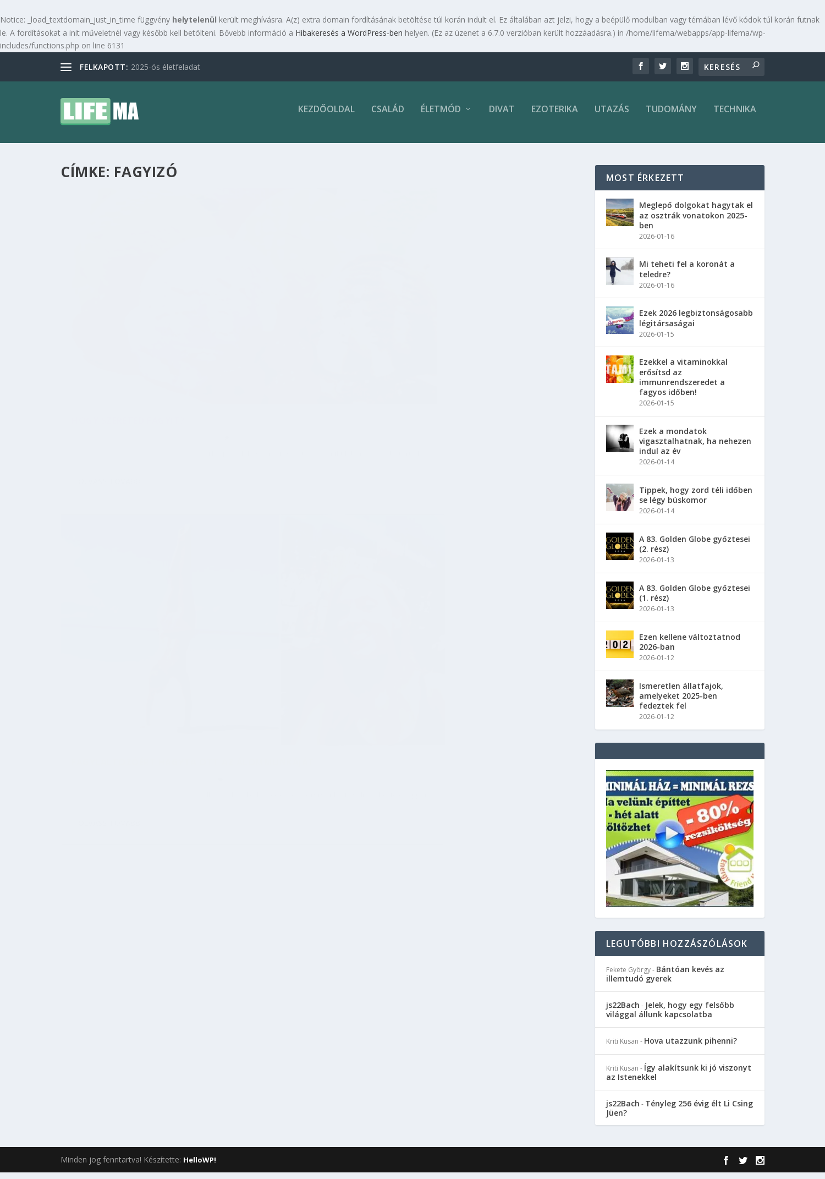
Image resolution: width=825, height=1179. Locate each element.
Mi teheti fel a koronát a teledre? (687, 275)
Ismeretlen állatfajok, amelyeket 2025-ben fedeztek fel (681, 702)
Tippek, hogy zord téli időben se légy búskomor (695, 501)
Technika (734, 116)
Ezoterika (554, 116)
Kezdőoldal (326, 116)
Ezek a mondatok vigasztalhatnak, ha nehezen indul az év (695, 447)
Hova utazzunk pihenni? (690, 1047)
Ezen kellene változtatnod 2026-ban (689, 648)
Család (387, 116)
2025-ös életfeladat (165, 67)
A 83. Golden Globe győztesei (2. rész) (694, 550)
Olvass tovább (109, 443)
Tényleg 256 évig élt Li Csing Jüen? (679, 1114)
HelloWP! (199, 1166)
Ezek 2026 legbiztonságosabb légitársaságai (696, 324)
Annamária (112, 387)
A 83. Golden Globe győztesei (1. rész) (694, 599)
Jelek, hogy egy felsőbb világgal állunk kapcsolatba (670, 1016)
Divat (502, 116)
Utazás (612, 116)
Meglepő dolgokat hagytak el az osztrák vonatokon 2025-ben (696, 221)
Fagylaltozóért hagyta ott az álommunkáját (420, 369)
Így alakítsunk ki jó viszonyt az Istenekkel (678, 1079)
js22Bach (623, 1011)
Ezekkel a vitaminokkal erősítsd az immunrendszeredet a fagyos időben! (683, 383)
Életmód (441, 116)
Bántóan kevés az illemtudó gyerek (665, 980)
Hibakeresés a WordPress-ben (349, 33)
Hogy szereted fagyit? (128, 370)
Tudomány (671, 116)
